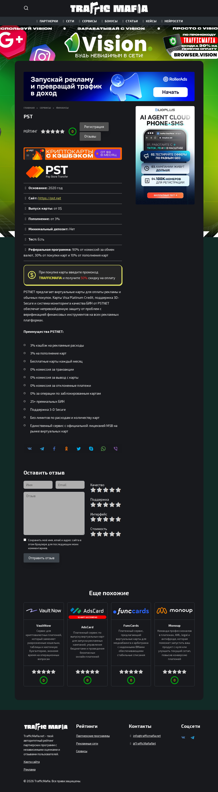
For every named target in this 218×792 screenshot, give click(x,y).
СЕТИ (68, 21)
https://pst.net (49, 197)
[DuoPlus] (165, 155)
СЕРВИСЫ (87, 21)
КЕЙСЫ (148, 21)
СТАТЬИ (129, 21)
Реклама (30, 768)
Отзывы (90, 135)
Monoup (174, 624)
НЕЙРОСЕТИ (171, 21)
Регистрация (94, 127)
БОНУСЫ (109, 21)
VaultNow (43, 624)
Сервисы (81, 750)
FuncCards (130, 624)
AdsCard (87, 626)
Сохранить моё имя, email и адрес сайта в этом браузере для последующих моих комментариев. (54, 543)
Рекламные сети (87, 742)
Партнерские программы (93, 734)
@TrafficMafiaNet (144, 742)
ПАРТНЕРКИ (46, 21)
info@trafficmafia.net (147, 734)
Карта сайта (32, 760)
